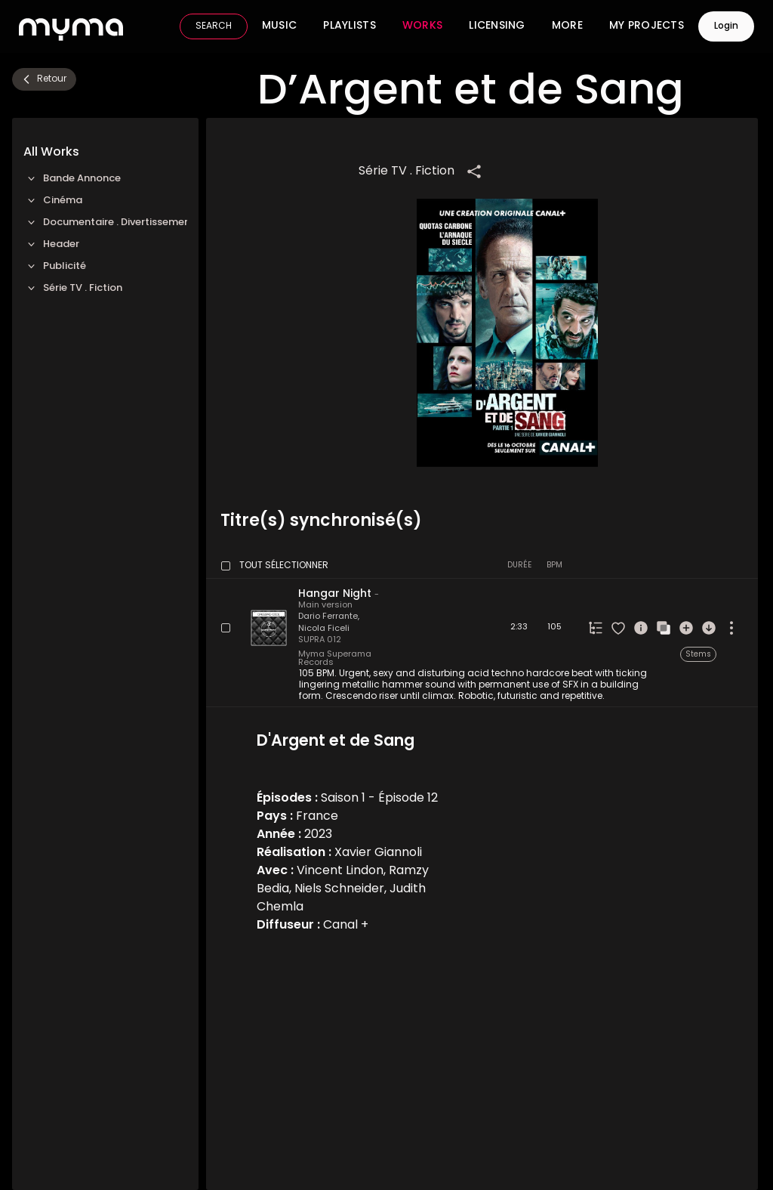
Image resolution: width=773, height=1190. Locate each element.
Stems (698, 655)
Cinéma (52, 201)
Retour (43, 79)
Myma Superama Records (334, 659)
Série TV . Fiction (72, 288)
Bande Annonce (72, 179)
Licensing (497, 26)
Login (726, 26)
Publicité (54, 266)
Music (279, 26)
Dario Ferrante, (328, 617)
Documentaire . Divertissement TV (105, 222)
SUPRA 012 (319, 640)
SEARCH (214, 26)
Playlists (349, 26)
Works (422, 26)
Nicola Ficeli (324, 629)
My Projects (646, 26)
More (567, 26)
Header (51, 244)
